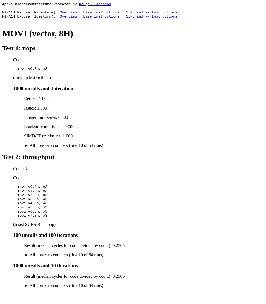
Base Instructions (101, 14)
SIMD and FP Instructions (151, 14)
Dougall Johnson (95, 4)
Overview (68, 14)
